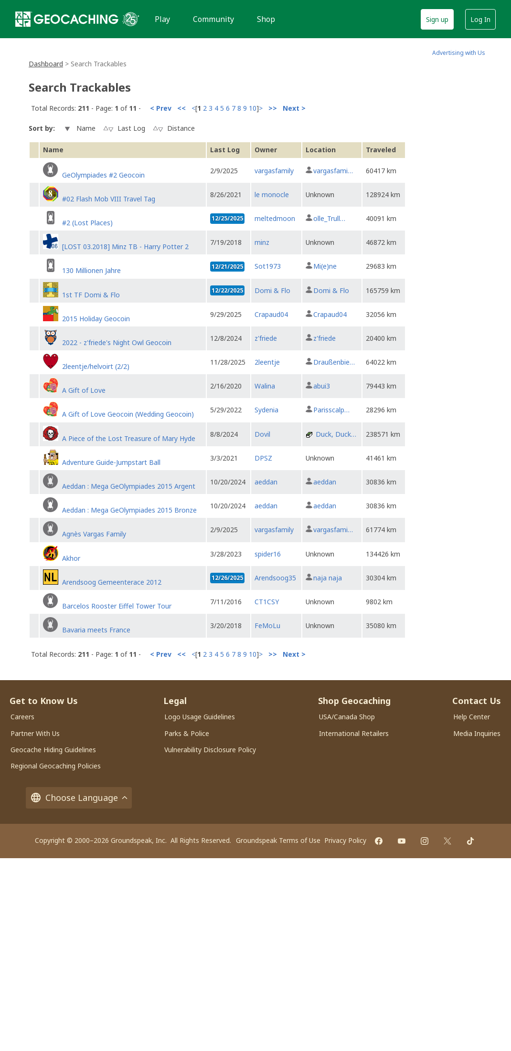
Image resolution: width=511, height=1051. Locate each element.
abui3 (321, 385)
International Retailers (354, 733)
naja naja (327, 577)
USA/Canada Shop (347, 716)
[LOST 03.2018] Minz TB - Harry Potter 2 (125, 246)
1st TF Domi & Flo (91, 294)
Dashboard (46, 63)
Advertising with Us (458, 53)
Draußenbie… (334, 362)
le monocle (272, 194)
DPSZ (263, 457)
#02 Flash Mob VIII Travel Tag (108, 198)
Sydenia (266, 409)
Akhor (71, 558)
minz (262, 242)
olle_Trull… (329, 218)
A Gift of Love (84, 390)
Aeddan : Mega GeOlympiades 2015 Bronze (129, 510)
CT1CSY (267, 601)
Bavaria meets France (96, 629)
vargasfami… (333, 170)
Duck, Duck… (336, 434)
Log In (480, 19)
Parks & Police (186, 733)
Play (162, 19)
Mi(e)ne (325, 266)
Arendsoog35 (275, 577)
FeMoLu (267, 625)
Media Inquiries (476, 733)
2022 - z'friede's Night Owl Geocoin (116, 342)
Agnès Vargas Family (94, 533)
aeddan (266, 481)
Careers (22, 716)
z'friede (266, 338)
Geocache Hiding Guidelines (53, 749)
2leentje (267, 362)
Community (213, 19)
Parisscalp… (331, 409)
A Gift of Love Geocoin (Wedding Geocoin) (128, 414)
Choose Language (79, 798)
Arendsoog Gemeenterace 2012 (111, 582)
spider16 (268, 553)
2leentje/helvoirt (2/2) (95, 366)
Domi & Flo (272, 290)
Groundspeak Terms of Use (278, 840)
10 (252, 108)
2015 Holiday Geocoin (96, 318)
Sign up (437, 19)
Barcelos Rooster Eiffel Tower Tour (116, 605)
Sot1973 (268, 266)
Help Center (471, 716)
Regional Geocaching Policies (56, 765)
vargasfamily (274, 170)
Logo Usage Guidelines (199, 716)
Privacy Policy (345, 840)
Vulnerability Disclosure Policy (210, 749)
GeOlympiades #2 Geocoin (103, 174)
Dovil (262, 434)
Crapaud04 (271, 314)
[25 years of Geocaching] (130, 19)
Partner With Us (35, 733)
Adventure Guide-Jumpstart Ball (111, 462)
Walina (265, 385)
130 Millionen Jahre (91, 270)
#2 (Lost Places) (87, 222)
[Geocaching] (66, 19)
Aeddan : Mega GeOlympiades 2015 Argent (128, 486)
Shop (266, 19)
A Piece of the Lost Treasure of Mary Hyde (128, 438)
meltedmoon (275, 218)
